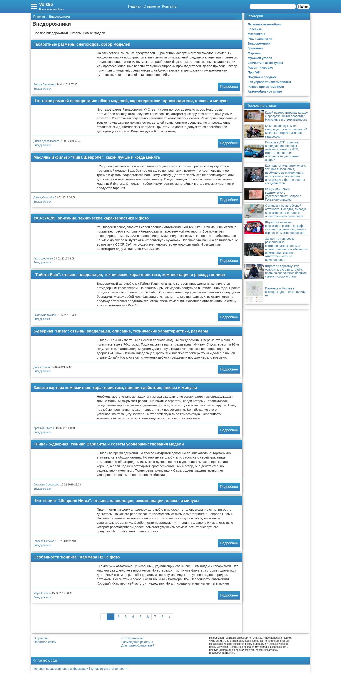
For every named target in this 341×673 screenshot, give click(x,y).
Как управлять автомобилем (269, 82)
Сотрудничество (132, 638)
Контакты (169, 6)
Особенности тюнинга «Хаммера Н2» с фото (76, 557)
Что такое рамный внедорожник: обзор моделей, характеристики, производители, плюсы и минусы (130, 101)
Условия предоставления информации (60, 668)
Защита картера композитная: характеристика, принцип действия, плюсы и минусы (115, 388)
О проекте (152, 6)
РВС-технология (260, 38)
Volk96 (46, 4)
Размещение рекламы (137, 642)
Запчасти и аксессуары (265, 63)
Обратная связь (44, 642)
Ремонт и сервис (260, 67)
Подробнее (229, 86)
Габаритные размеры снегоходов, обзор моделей (81, 44)
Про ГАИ (254, 72)
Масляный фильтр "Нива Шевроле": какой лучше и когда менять (96, 157)
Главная (134, 6)
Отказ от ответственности (109, 668)
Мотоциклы (256, 34)
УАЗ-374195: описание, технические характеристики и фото (91, 218)
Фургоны (254, 53)
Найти (303, 6)
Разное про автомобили (266, 86)
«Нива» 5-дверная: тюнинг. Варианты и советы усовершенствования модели (108, 444)
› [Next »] (169, 617)
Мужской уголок (260, 58)
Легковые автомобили (265, 24)
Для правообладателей (137, 645)
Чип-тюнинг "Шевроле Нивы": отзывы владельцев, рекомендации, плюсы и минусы (116, 501)
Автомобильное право (265, 91)
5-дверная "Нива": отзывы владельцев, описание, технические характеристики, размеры (120, 331)
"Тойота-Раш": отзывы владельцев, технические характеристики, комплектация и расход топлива (129, 275)
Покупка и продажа (262, 77)
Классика (255, 29)
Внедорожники (42, 88)
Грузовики (255, 48)
